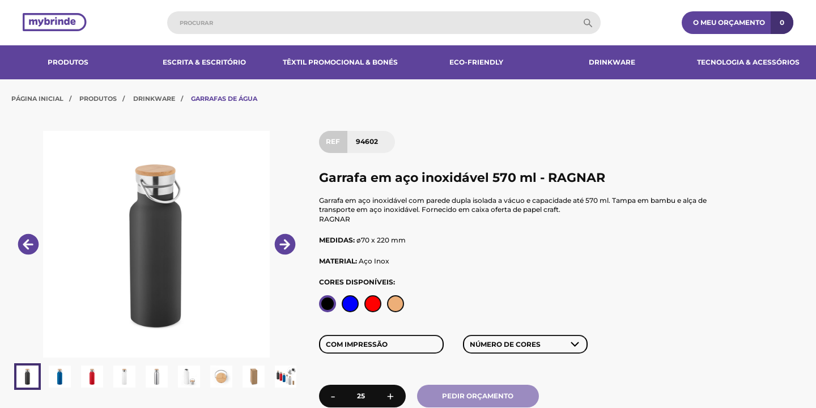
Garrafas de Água (224, 99)
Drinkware (612, 62)
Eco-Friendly (476, 62)
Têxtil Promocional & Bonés (340, 62)
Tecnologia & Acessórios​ (748, 62)
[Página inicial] (55, 23)
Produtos (68, 62)
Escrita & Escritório (204, 62)
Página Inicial (37, 99)
